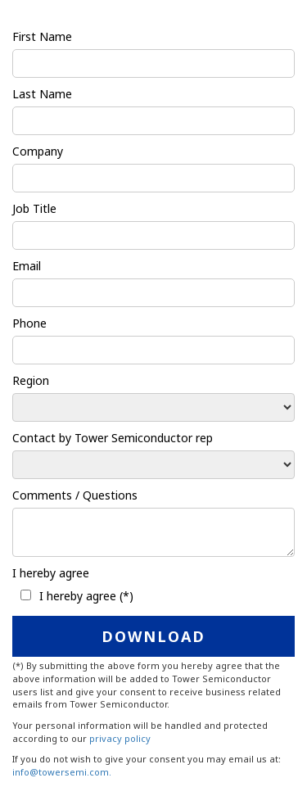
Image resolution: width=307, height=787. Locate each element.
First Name (42, 36)
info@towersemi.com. (61, 772)
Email (26, 266)
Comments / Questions (75, 495)
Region (30, 380)
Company (37, 151)
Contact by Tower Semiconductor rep (112, 438)
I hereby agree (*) (86, 596)
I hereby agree (50, 573)
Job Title (34, 208)
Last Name (42, 94)
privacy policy (120, 738)
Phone (29, 323)
